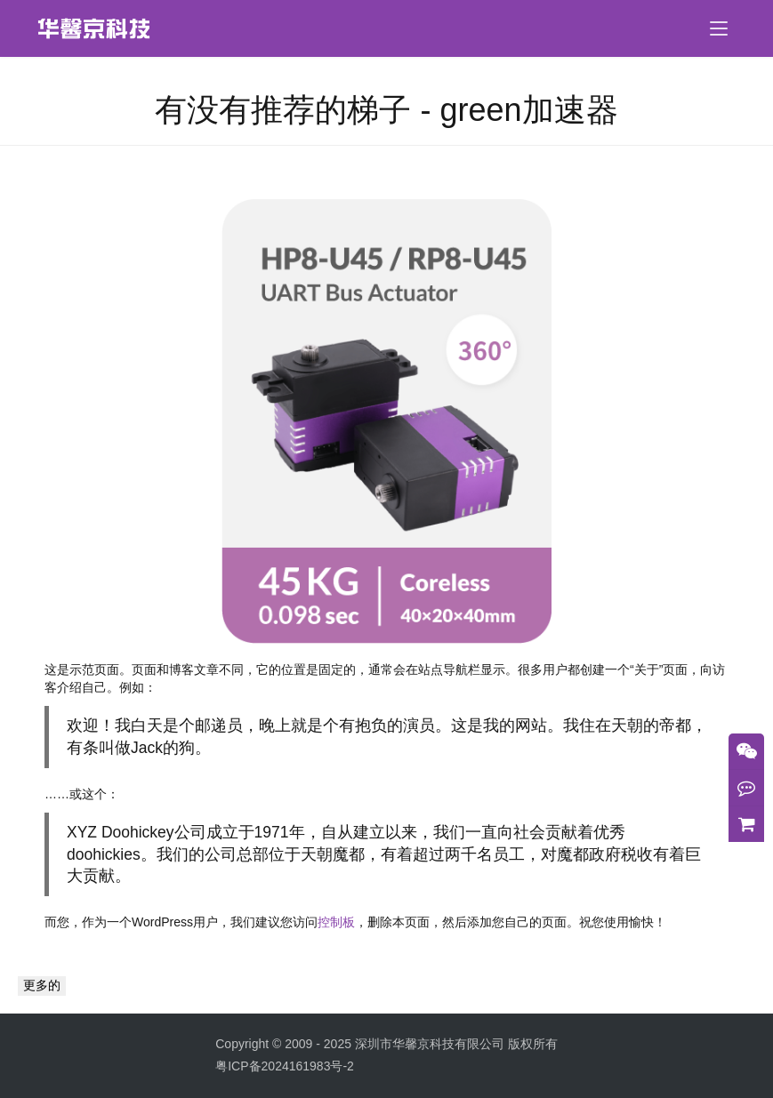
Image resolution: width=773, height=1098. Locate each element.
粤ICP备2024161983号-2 (284, 1066)
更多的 (41, 985)
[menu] (718, 28)
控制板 (336, 922)
